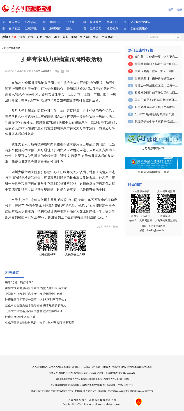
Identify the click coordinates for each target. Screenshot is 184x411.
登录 (170, 9)
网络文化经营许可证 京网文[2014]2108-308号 (52, 391)
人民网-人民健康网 (43, 71)
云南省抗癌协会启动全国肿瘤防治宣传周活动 (34, 311)
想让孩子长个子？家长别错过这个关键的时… (156, 121)
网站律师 (126, 367)
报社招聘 (65, 367)
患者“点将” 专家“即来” (19, 282)
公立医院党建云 (140, 22)
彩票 (74, 36)
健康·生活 (15, 48)
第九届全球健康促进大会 (153, 171)
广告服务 (86, 367)
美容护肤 (112, 22)
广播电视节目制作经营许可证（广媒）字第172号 (110, 385)
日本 (56, 373)
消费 (22, 36)
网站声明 (116, 367)
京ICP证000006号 (116, 391)
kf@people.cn (90, 373)
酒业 (57, 36)
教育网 (62, 373)
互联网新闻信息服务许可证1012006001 (73, 379)
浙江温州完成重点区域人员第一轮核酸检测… (156, 85)
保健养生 (95, 22)
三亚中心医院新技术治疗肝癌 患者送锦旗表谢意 (35, 305)
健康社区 (55, 22)
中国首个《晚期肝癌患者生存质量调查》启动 (34, 293)
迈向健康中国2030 (153, 148)
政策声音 (14, 22)
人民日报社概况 (39, 367)
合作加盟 (96, 367)
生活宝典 (95, 28)
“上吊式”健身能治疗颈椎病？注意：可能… (156, 114)
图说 (69, 28)
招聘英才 (76, 367)
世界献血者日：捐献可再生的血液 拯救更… (156, 63)
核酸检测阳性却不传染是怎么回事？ (156, 92)
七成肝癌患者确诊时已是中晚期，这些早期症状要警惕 (39, 322)
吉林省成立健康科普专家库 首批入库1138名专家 (36, 288)
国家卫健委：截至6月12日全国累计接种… (156, 71)
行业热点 (31, 22)
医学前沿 (14, 28)
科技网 (69, 373)
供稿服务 (106, 367)
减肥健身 (112, 28)
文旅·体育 (108, 36)
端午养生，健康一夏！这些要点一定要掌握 (156, 56)
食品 (48, 36)
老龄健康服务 (139, 28)
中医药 (70, 22)
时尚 (31, 36)
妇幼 (39, 36)
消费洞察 (55, 28)
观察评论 (31, 28)
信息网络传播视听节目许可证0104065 (68, 385)
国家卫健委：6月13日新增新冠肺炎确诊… (156, 99)
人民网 (5, 48)
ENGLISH (146, 367)
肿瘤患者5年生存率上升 (20, 316)
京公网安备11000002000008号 (139, 391)
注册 (179, 9)
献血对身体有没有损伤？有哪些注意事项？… (156, 107)
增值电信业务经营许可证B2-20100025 (111, 379)
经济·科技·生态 (89, 36)
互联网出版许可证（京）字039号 (90, 391)
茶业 (65, 36)
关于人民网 (54, 367)
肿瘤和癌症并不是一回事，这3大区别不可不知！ (36, 299)
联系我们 (136, 367)
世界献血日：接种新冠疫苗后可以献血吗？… (156, 78)
